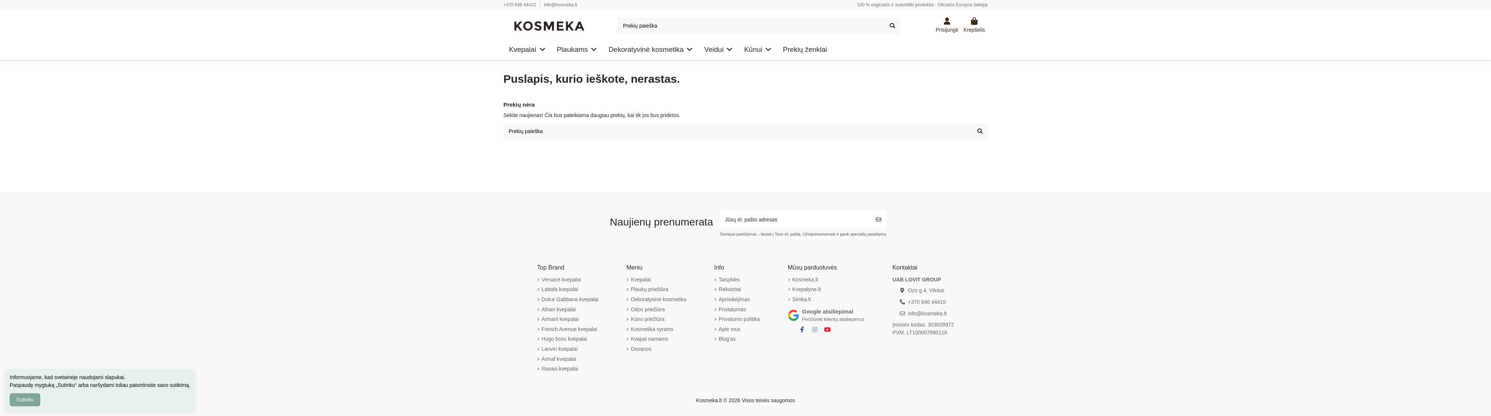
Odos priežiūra (648, 309)
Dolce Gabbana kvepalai (570, 299)
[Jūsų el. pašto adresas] (795, 220)
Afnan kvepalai (559, 309)
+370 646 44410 (520, 4)
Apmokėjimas (734, 299)
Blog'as (727, 339)
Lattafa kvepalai (560, 289)
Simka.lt (801, 299)
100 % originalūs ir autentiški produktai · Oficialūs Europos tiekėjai (922, 4)
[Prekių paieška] (892, 26)
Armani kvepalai (560, 319)
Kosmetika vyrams (652, 329)
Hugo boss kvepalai (564, 339)
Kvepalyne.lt (806, 289)
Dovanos (641, 349)
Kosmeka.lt (805, 280)
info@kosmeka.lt (560, 4)
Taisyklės (729, 280)
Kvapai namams (649, 339)
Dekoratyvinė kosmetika (658, 299)
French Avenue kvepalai (569, 329)
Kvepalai (641, 280)
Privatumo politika (739, 319)
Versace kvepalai (561, 280)
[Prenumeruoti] (878, 220)
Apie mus (729, 329)
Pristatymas (732, 309)
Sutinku (25, 400)
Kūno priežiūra (647, 319)
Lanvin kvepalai (560, 349)
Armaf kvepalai (559, 359)
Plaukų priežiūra (649, 289)
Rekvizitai (730, 289)
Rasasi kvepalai (560, 369)
